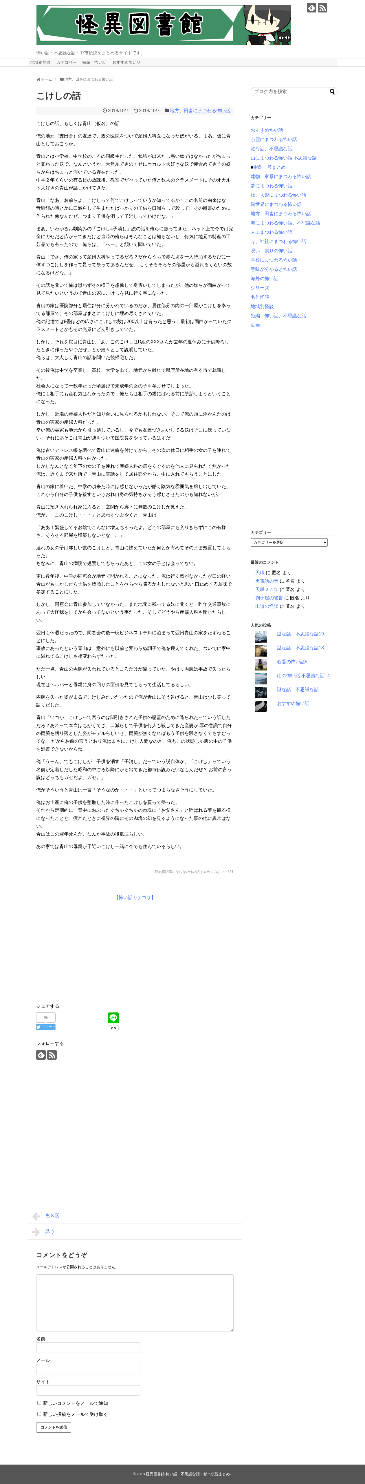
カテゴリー (66, 62)
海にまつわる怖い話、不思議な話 (285, 222)
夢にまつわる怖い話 (271, 185)
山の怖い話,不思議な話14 (303, 675)
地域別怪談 (40, 62)
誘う (43, 1232)
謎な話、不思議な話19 (300, 633)
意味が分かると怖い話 (274, 269)
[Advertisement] (84, 950)
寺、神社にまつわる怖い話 (278, 241)
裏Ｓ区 (46, 1216)
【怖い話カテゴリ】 (135, 897)
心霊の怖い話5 (292, 661)
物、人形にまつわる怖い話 (278, 195)
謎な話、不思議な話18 (300, 647)
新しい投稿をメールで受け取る (75, 1414)
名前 (40, 1338)
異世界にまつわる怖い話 (276, 204)
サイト (43, 1381)
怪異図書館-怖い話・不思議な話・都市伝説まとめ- (188, 1474)
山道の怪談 (266, 606)
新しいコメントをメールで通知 (75, 1403)
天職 (260, 572)
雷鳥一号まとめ (269, 167)
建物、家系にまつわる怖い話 (281, 176)
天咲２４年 (266, 589)
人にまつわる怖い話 (271, 232)
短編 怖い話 (94, 62)
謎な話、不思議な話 (271, 148)
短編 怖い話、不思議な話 (278, 315)
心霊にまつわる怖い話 (274, 139)
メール (43, 1360)
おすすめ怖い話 (126, 62)
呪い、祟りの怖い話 (271, 250)
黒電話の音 (266, 581)
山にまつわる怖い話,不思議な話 (284, 157)
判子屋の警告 (269, 597)
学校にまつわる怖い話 (274, 260)
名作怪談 (260, 297)
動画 (255, 324)
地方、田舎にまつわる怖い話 (200, 110)
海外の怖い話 (264, 278)
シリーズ (260, 287)
